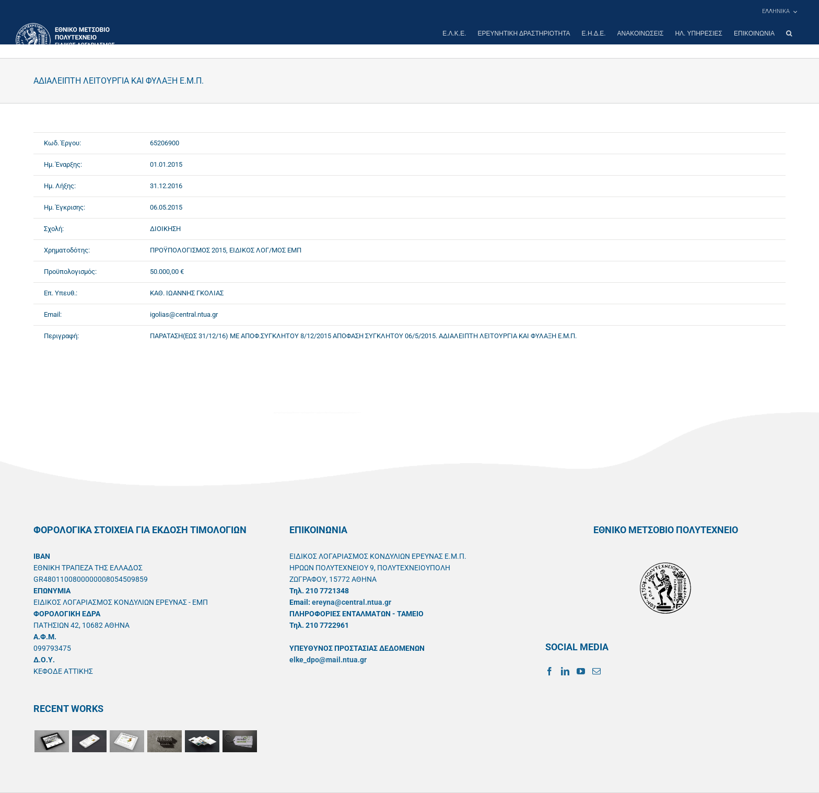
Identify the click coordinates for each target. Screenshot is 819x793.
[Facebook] (549, 671)
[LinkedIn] (565, 671)
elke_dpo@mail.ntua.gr (328, 660)
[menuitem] (779, 11)
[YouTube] (581, 671)
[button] (789, 33)
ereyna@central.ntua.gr (351, 602)
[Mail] (596, 671)
